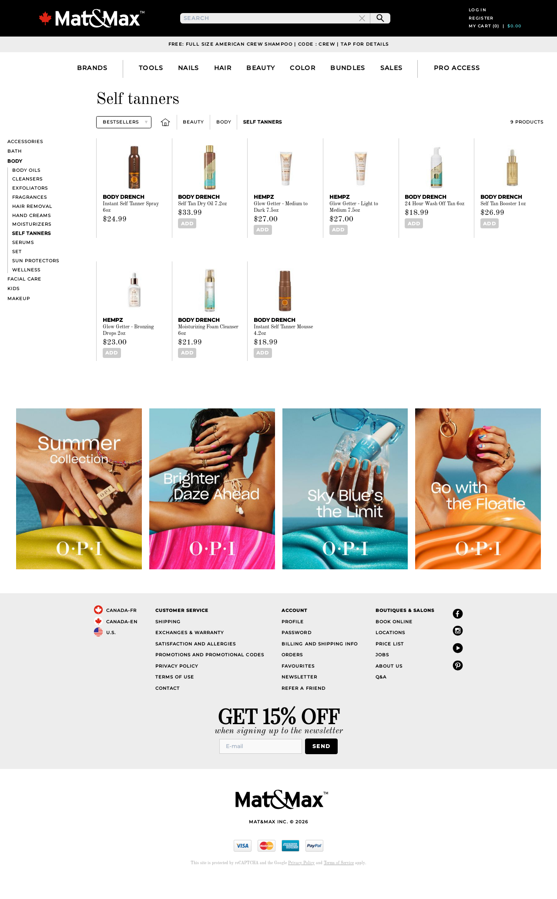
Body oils (26, 192)
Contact (167, 709)
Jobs (382, 676)
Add (186, 246)
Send (324, 767)
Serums (23, 265)
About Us (389, 687)
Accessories (25, 164)
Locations (390, 654)
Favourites (298, 687)
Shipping (168, 643)
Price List (390, 665)
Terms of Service (339, 884)
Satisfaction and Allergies (195, 665)
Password (296, 654)
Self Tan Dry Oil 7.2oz (202, 226)
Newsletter (299, 699)
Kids (13, 311)
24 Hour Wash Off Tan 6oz (434, 226)
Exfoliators (30, 211)
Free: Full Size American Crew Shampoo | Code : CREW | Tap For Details (278, 67)
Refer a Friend (303, 709)
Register (481, 29)
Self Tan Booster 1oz (503, 226)
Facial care (24, 301)
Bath (14, 174)
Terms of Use (174, 699)
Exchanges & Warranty (189, 654)
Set (17, 274)
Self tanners (262, 144)
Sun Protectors (35, 283)
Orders (292, 676)
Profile (293, 643)
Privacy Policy (176, 687)
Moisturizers (31, 247)
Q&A (381, 699)
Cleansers (27, 201)
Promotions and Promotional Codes (209, 676)
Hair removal (32, 229)
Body (223, 144)
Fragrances (29, 220)
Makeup (18, 321)
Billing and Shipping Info (320, 665)
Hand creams (31, 238)
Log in (477, 21)
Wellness (26, 292)
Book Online (394, 643)
